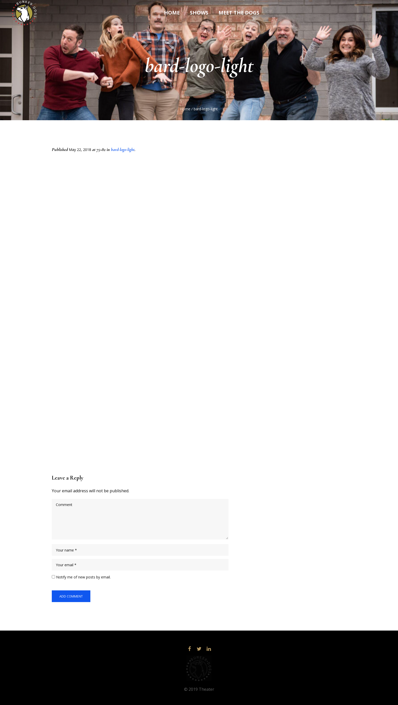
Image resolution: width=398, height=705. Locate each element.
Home (185, 108)
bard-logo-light (123, 149)
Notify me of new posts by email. (83, 577)
